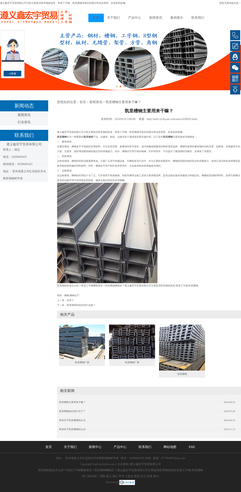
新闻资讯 (155, 17)
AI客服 (12, 73)
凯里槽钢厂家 (82, 362)
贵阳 (102, 476)
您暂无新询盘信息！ (230, 3)
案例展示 (176, 17)
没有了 (70, 300)
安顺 (149, 476)
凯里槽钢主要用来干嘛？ (123, 102)
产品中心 (134, 17)
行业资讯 (24, 122)
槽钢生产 (74, 295)
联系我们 (197, 17)
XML (192, 447)
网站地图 (169, 447)
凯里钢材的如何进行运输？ (81, 305)
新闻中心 (95, 447)
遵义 (109, 476)
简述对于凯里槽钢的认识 (72, 420)
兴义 (143, 476)
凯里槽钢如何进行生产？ (72, 411)
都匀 (156, 476)
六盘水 (129, 476)
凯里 (137, 476)
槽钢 (66, 295)
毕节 (121, 476)
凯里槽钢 (182, 374)
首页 (95, 17)
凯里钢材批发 (48, 3)
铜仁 (115, 476)
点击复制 (123, 464)
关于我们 (113, 17)
